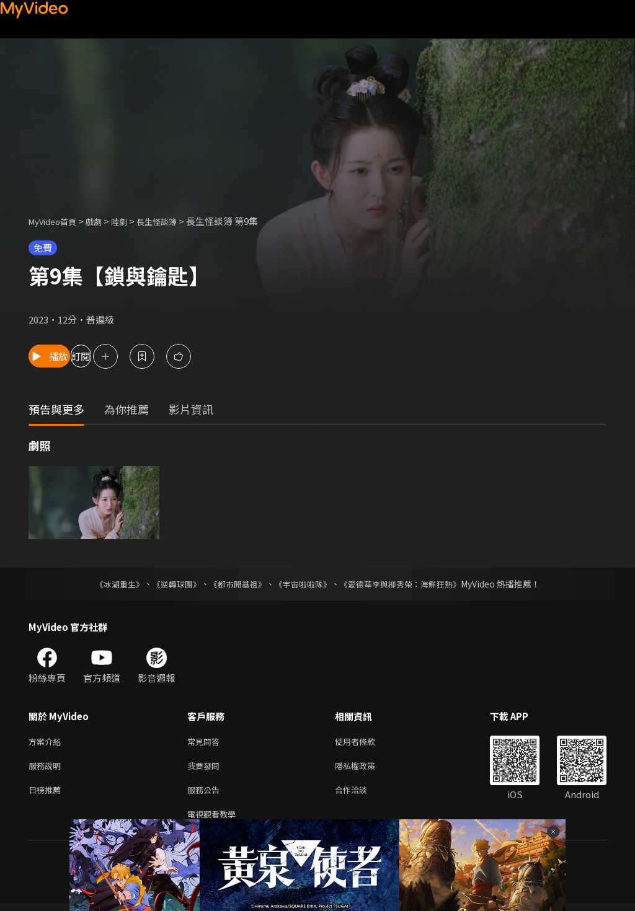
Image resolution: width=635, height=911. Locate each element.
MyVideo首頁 (57, 220)
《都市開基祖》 (234, 584)
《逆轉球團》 (169, 584)
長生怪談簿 (173, 220)
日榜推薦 (47, 794)
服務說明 (47, 768)
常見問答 (205, 742)
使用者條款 (365, 742)
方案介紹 (47, 742)
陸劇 (131, 220)
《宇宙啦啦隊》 (303, 584)
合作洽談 (361, 794)
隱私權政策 (365, 768)
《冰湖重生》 (108, 584)
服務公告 (205, 794)
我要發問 (205, 768)
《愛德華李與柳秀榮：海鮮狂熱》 (408, 584)
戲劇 (103, 220)
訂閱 (134, 356)
